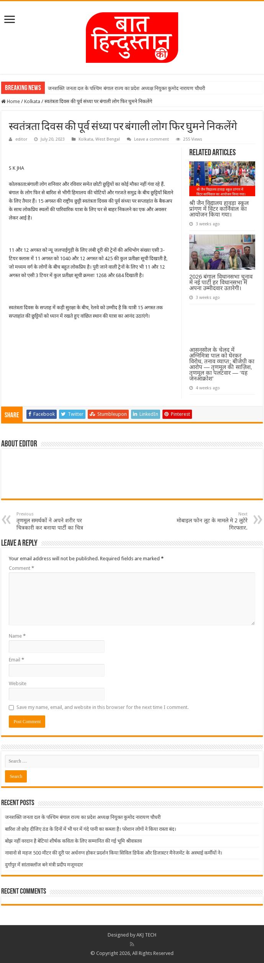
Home (10, 101)
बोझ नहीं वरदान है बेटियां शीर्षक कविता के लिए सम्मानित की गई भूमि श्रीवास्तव (73, 841)
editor (21, 139)
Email (16, 660)
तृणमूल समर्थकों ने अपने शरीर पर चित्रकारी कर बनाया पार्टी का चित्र (55, 521)
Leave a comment (151, 139)
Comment (21, 568)
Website (17, 683)
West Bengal (107, 139)
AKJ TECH (146, 935)
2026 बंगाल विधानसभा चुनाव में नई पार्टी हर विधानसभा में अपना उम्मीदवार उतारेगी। (221, 282)
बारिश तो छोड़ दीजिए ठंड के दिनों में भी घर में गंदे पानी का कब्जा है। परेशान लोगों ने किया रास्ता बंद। (90, 829)
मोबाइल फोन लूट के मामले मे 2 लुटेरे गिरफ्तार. (208, 521)
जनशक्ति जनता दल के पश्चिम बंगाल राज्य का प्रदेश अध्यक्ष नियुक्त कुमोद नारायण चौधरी (126, 88)
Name (17, 636)
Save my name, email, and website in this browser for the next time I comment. (102, 707)
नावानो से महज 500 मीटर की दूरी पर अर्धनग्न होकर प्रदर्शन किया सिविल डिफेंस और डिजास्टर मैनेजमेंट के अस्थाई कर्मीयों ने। (113, 853)
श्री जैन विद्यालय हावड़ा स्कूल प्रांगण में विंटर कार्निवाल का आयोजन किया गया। (219, 209)
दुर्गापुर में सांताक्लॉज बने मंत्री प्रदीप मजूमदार (44, 865)
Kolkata (32, 101)
